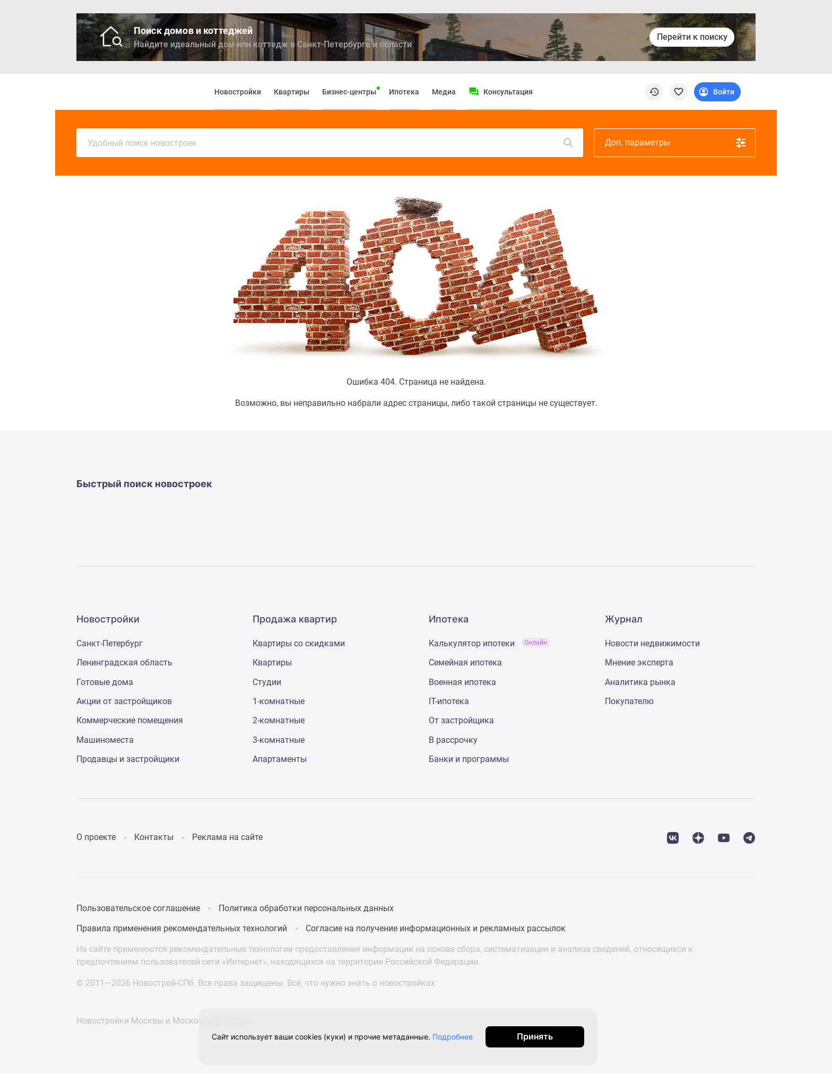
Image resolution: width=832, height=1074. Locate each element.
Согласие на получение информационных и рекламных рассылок (436, 928)
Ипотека (404, 92)
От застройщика (461, 720)
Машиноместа (105, 740)
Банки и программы (469, 759)
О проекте (96, 837)
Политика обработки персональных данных (306, 908)
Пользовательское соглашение (138, 908)
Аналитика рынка (640, 682)
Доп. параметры (676, 142)
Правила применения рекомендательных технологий (181, 928)
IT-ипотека (449, 701)
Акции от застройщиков (124, 701)
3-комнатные (279, 740)
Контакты (154, 837)
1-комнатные (279, 701)
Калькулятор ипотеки (489, 643)
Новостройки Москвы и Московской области (166, 1021)
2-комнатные (279, 720)
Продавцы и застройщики (127, 759)
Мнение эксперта (639, 662)
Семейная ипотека (465, 662)
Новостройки (237, 92)
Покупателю (629, 701)
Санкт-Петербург (109, 643)
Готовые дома (104, 682)
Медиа (444, 92)
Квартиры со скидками (299, 643)
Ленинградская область (124, 662)
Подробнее (465, 1036)
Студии (267, 682)
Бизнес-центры (349, 92)
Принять (558, 1036)
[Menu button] (501, 92)
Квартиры (291, 92)
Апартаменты (280, 759)
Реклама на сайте (227, 837)
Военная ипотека (462, 682)
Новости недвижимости (652, 643)
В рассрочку (453, 740)
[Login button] (717, 91)
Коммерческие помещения (129, 720)
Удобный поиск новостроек (331, 142)
